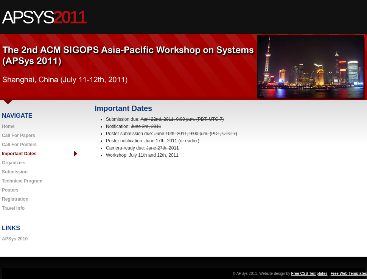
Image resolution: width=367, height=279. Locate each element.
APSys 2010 (15, 239)
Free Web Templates (349, 273)
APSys (44, 17)
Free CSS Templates (309, 273)
